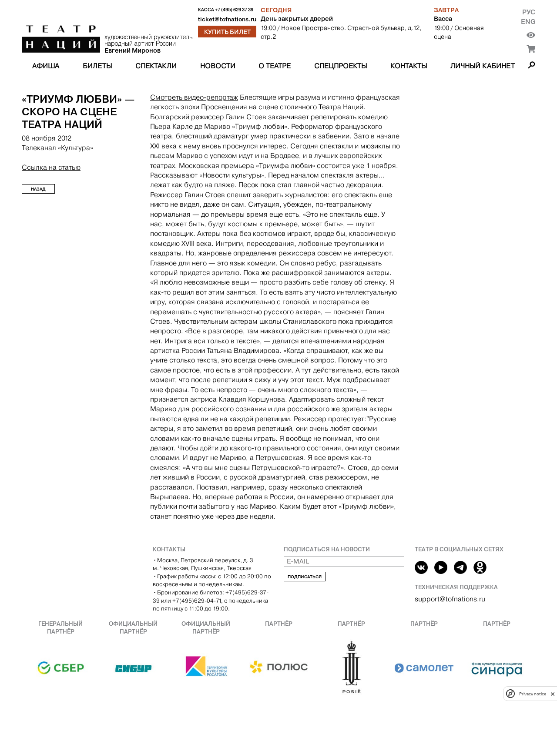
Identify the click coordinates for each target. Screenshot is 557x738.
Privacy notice (532, 693)
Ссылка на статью (51, 167)
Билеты (97, 66)
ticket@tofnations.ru (227, 19)
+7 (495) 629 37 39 (234, 10)
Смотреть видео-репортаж (194, 97)
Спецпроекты (340, 66)
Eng (528, 21)
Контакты (408, 66)
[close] (552, 694)
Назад (38, 189)
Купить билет (227, 32)
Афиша (45, 66)
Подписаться (305, 577)
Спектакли (156, 66)
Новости (217, 66)
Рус (528, 12)
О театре (274, 66)
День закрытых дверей (297, 19)
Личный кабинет (482, 66)
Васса (443, 19)
